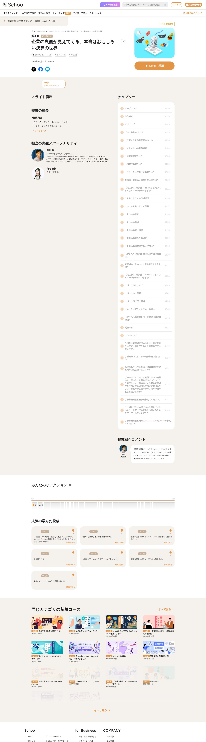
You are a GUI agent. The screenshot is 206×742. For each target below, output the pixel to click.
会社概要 (110, 698)
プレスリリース (113, 706)
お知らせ (31, 698)
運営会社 (110, 693)
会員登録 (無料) (193, 4)
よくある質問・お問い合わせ (57, 698)
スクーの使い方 (34, 706)
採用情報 (110, 702)
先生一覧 (31, 710)
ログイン (176, 4)
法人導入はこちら (192, 13)
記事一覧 (31, 714)
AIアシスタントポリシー (55, 714)
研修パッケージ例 (86, 698)
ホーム (30, 693)
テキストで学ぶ (81, 13)
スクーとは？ (97, 13)
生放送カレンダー (12, 13)
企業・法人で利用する (87, 693)
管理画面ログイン (86, 706)
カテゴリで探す (29, 13)
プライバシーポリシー (54, 710)
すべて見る (166, 609)
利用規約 (49, 702)
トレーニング (62, 13)
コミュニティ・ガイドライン (57, 706)
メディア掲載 (112, 710)
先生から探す (45, 13)
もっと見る (39, 131)
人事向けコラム (85, 702)
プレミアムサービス (53, 693)
